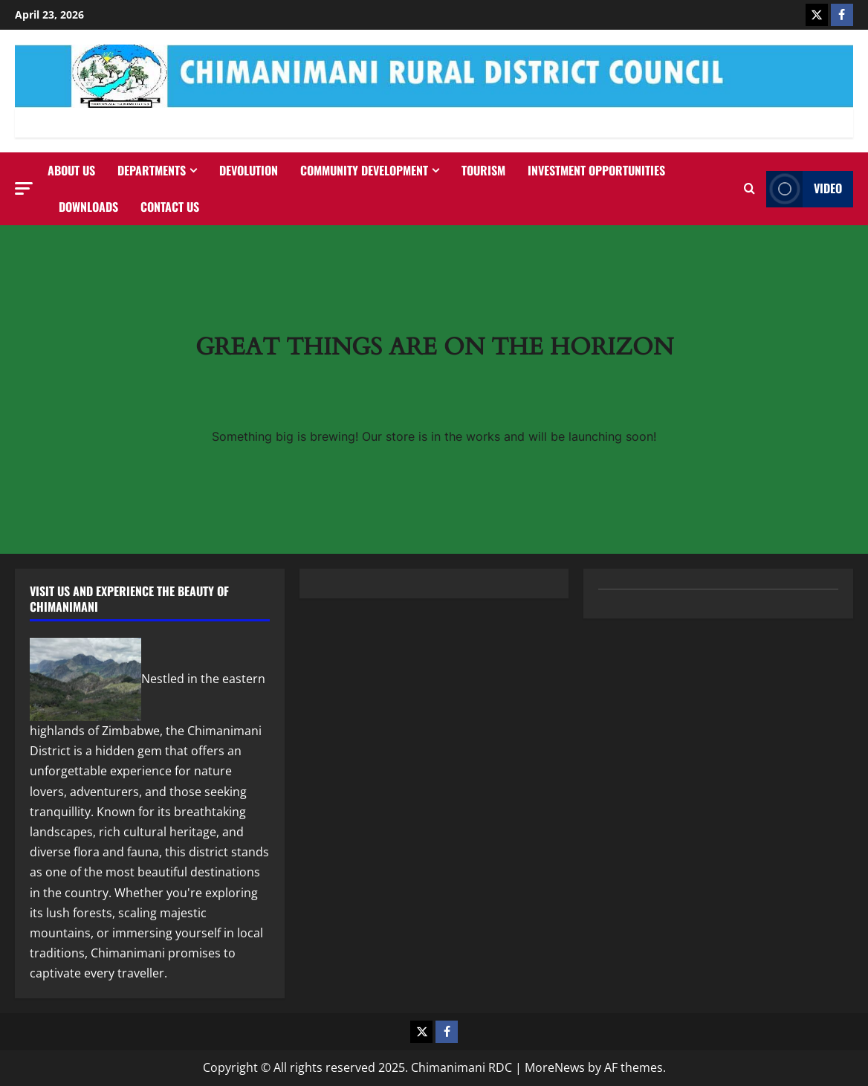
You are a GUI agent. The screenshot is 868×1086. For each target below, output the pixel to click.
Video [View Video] (804, 189)
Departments (151, 170)
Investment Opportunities (596, 170)
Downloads (88, 207)
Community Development (364, 170)
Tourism (483, 170)
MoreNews (555, 1067)
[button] (24, 188)
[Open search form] (749, 189)
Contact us (169, 207)
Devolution (248, 170)
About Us (71, 170)
